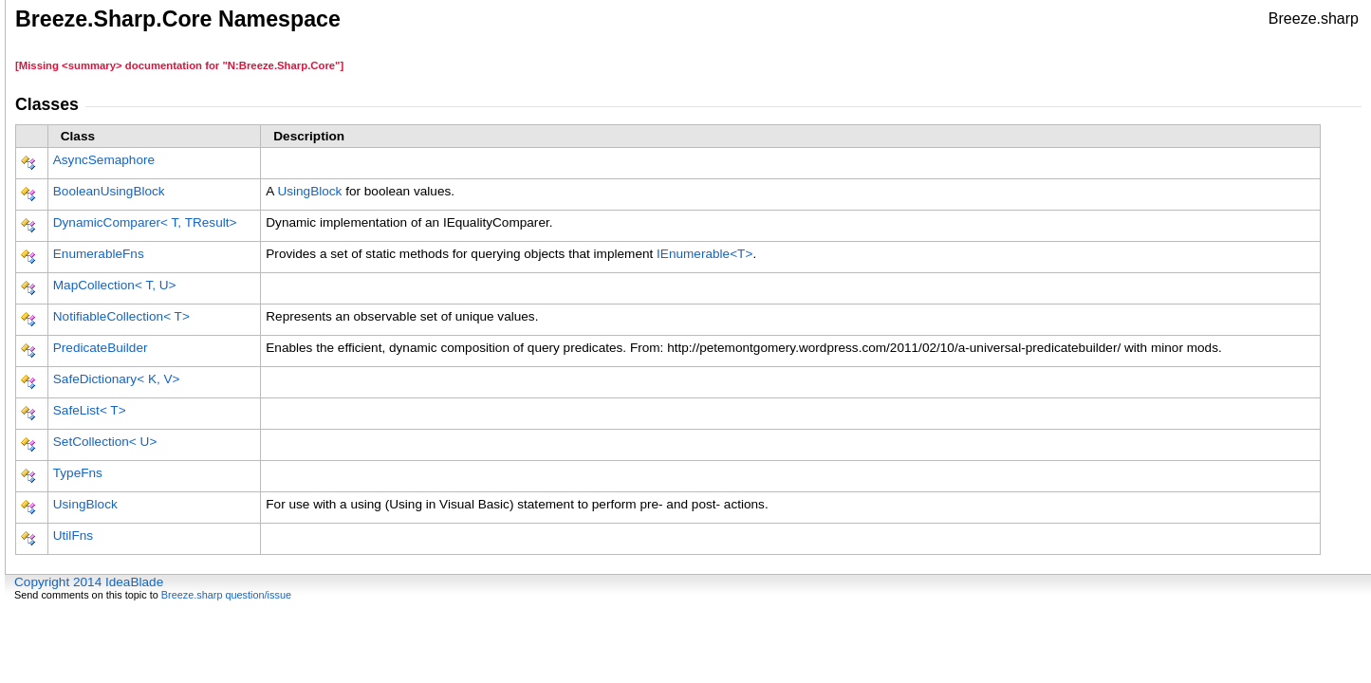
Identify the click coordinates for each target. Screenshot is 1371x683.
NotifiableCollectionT (121, 316)
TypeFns (77, 473)
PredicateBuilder (100, 348)
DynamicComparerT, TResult (145, 222)
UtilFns (73, 535)
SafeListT (89, 410)
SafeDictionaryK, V (116, 379)
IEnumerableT (704, 254)
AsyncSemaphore (104, 160)
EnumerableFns (98, 254)
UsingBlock (309, 191)
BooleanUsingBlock (109, 191)
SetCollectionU (105, 441)
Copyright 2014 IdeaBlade (88, 582)
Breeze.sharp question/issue (226, 594)
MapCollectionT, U (114, 285)
